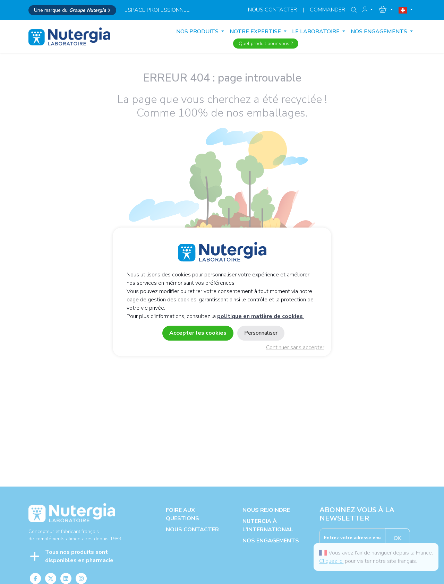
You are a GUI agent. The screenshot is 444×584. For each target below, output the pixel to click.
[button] (368, 10)
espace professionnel (157, 10)
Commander (327, 10)
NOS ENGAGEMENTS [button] (380, 31)
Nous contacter (272, 10)
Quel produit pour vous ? (266, 43)
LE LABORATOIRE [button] (316, 31)
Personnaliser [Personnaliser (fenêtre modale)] (261, 333)
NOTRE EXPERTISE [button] (256, 31)
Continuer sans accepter (295, 348)
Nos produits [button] (198, 31)
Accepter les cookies (198, 333)
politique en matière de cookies (260, 316)
